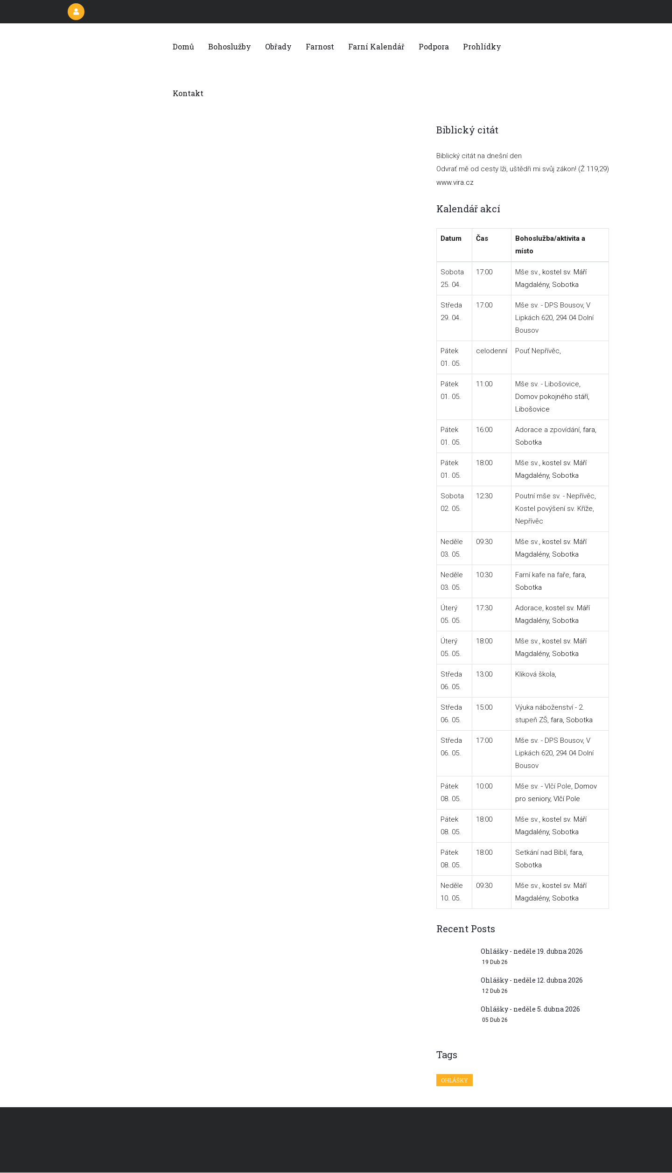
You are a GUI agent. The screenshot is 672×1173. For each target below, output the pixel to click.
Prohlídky (482, 46)
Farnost (320, 46)
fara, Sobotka (572, 720)
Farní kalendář (376, 46)
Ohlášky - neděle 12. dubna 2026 (532, 980)
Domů (183, 46)
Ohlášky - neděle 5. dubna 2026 (530, 1009)
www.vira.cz (455, 182)
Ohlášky (454, 1080)
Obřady (278, 46)
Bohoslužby (229, 46)
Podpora (434, 46)
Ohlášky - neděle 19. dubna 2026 (532, 951)
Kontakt (188, 93)
